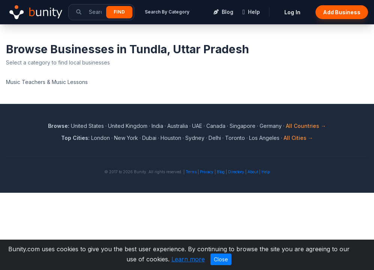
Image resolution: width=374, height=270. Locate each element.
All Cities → (298, 138)
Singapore (242, 126)
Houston (171, 138)
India (157, 126)
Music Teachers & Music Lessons (47, 82)
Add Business (341, 12)
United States (87, 126)
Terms (191, 172)
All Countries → (306, 126)
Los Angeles (264, 138)
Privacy (206, 172)
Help (265, 172)
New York (126, 138)
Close (221, 259)
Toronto (235, 138)
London (100, 138)
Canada (215, 126)
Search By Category (167, 12)
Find (119, 12)
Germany (271, 126)
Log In (292, 12)
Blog (221, 172)
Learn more (188, 259)
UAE (197, 126)
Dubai (149, 138)
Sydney (194, 138)
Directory (236, 172)
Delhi (215, 138)
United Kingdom (127, 126)
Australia (177, 126)
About (253, 172)
